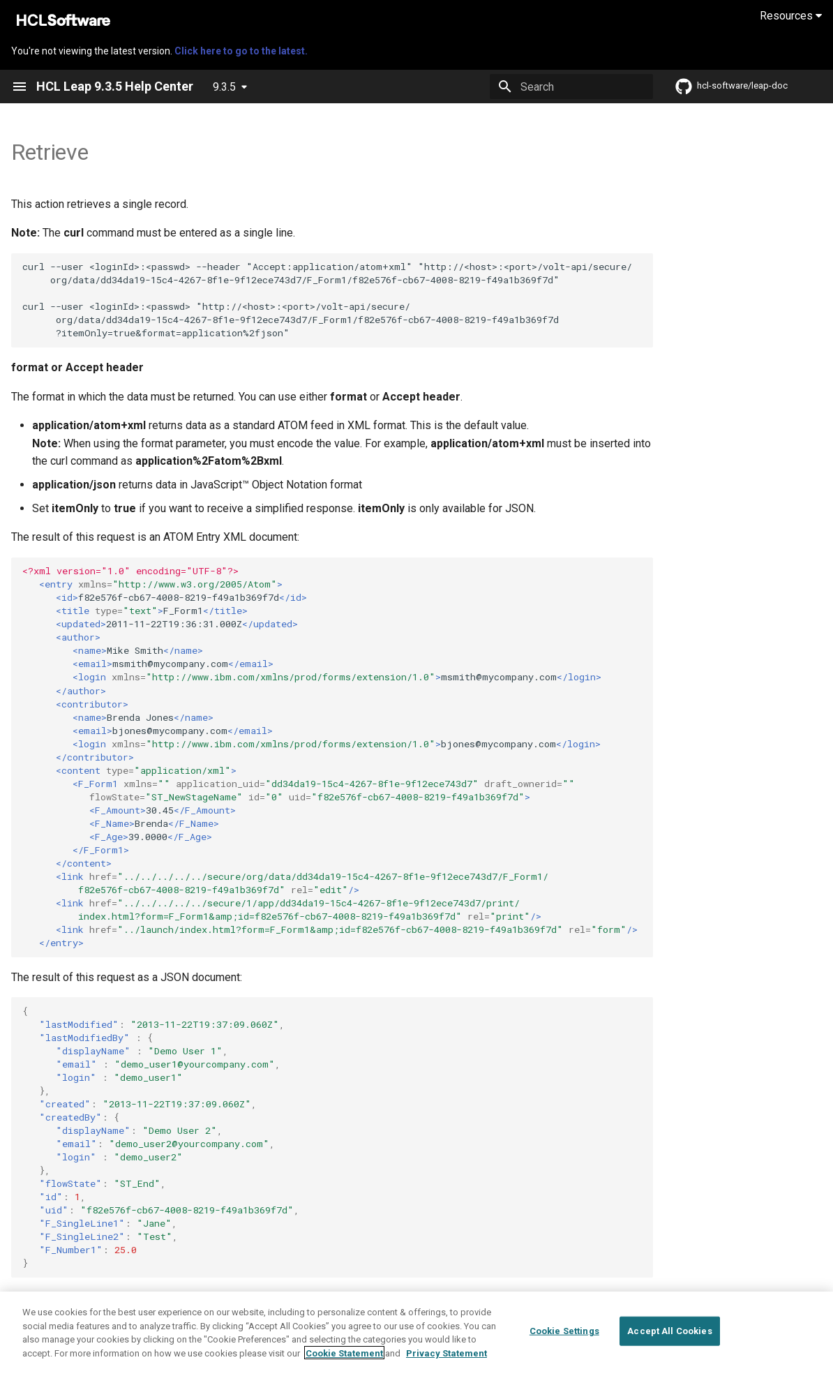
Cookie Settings (564, 1345)
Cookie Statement (344, 1366)
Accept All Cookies (669, 1345)
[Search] (571, 86)
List (81, 1297)
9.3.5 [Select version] (224, 87)
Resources (791, 15)
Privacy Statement (446, 1366)
